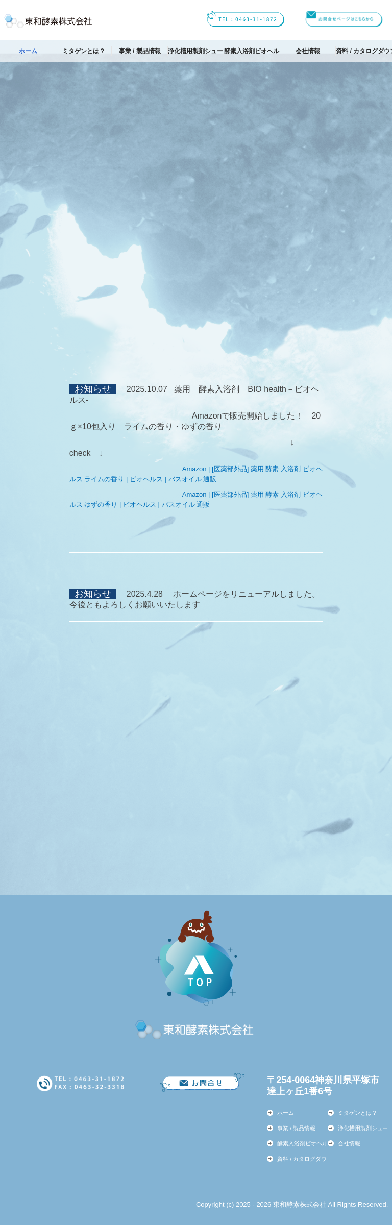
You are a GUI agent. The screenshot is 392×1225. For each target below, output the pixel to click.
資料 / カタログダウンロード (364, 51)
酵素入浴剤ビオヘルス (252, 51)
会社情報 (308, 51)
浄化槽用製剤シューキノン (196, 51)
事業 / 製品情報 (140, 51)
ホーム (28, 51)
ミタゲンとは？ (83, 51)
